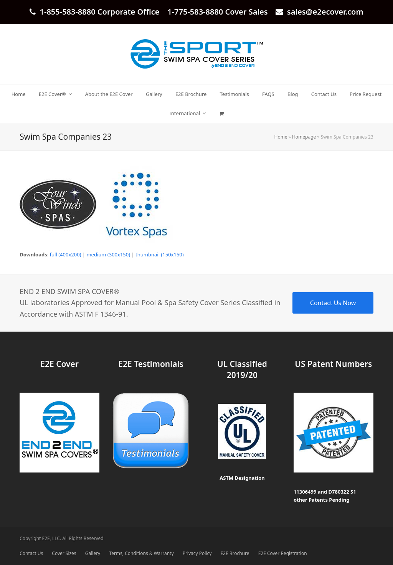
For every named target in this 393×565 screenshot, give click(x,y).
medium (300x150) (108, 254)
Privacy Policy (197, 553)
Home (280, 137)
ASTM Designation (242, 477)
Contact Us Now (333, 303)
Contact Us (31, 553)
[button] (221, 113)
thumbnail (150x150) (159, 254)
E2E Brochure (234, 553)
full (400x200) (65, 254)
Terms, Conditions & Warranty (141, 553)
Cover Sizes (64, 553)
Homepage (304, 137)
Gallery (92, 553)
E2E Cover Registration (282, 553)
